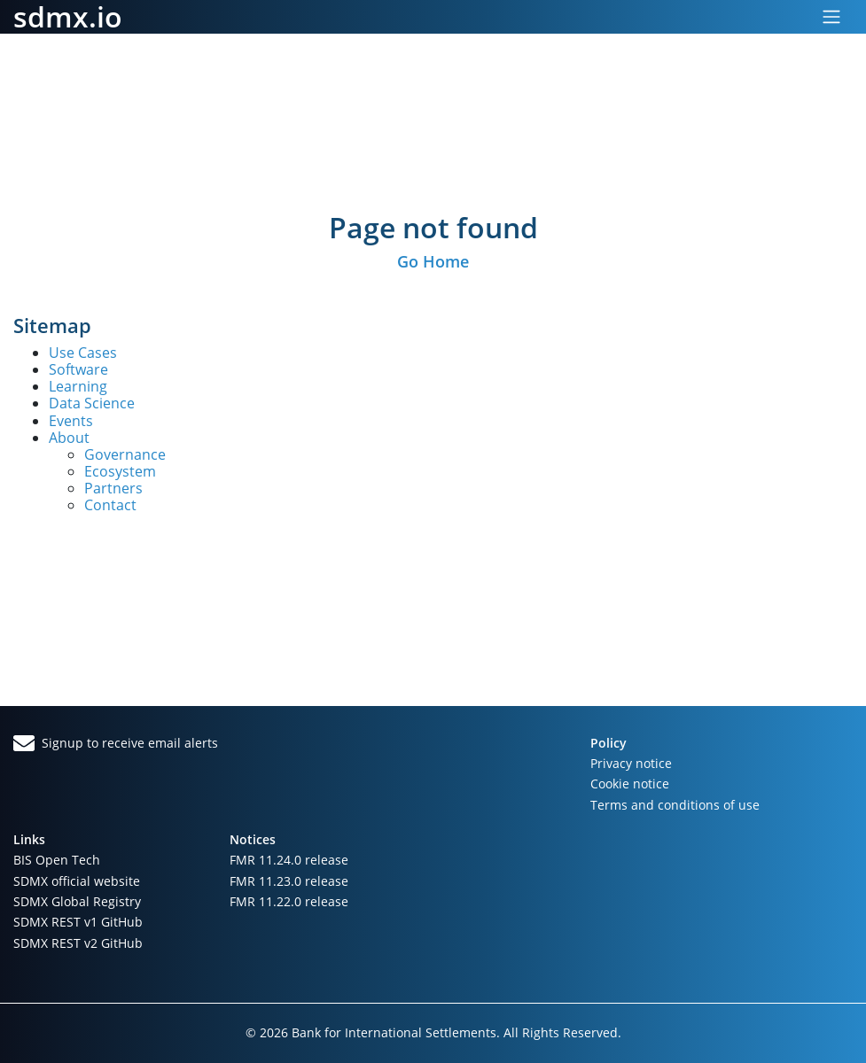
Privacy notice (631, 763)
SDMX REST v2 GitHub (78, 943)
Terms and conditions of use (675, 804)
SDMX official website (76, 881)
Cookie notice (629, 783)
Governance (125, 454)
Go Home (433, 261)
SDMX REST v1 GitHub (78, 921)
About (69, 437)
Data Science (92, 403)
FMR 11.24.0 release (289, 859)
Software (78, 369)
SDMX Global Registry (77, 901)
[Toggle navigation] (831, 17)
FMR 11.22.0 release (289, 901)
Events (71, 421)
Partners (113, 488)
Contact (110, 505)
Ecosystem (120, 471)
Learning (78, 386)
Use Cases (83, 352)
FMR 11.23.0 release (289, 881)
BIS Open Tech (56, 859)
